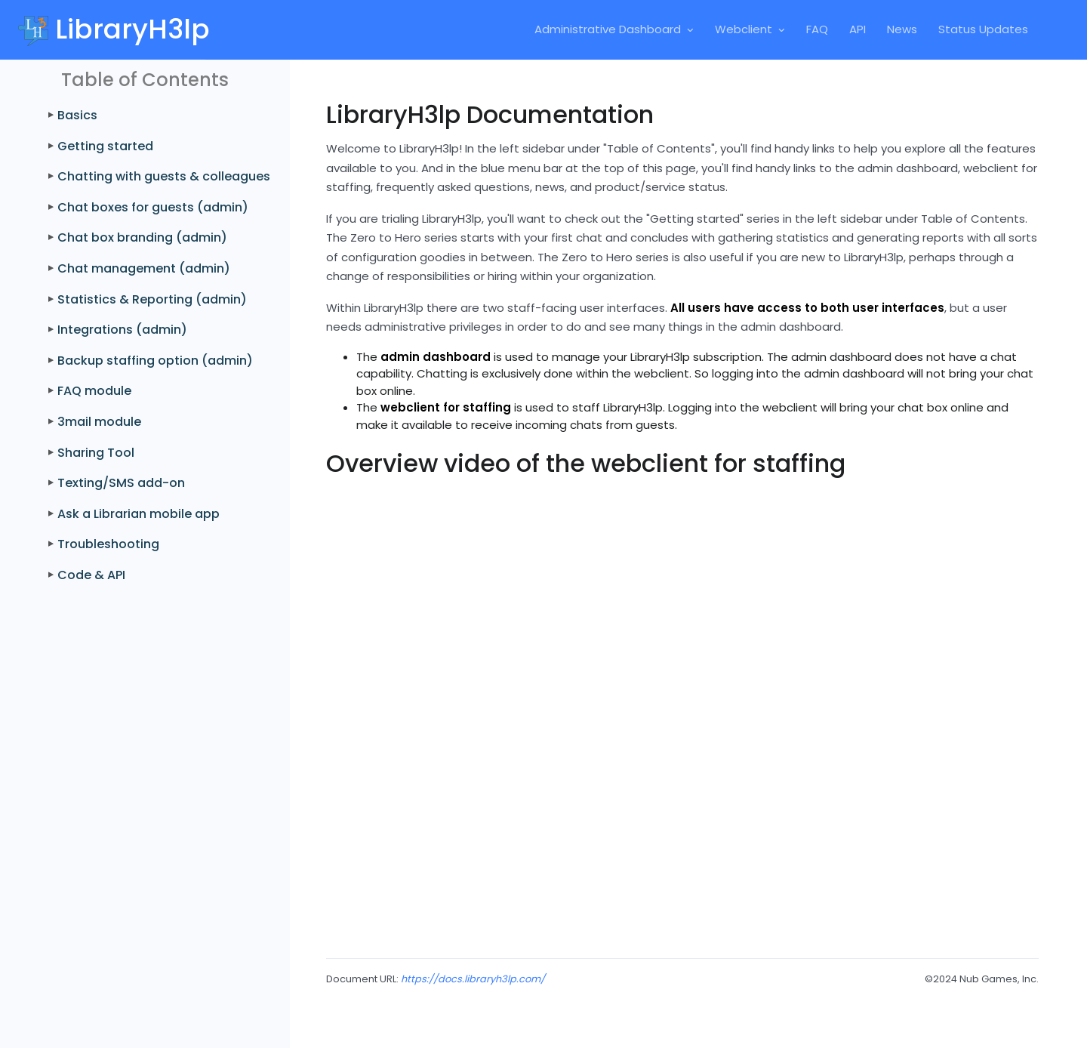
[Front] (102, 29)
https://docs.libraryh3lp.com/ (473, 978)
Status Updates (983, 29)
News (902, 29)
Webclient (743, 29)
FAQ (817, 29)
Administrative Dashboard (607, 29)
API (857, 29)
